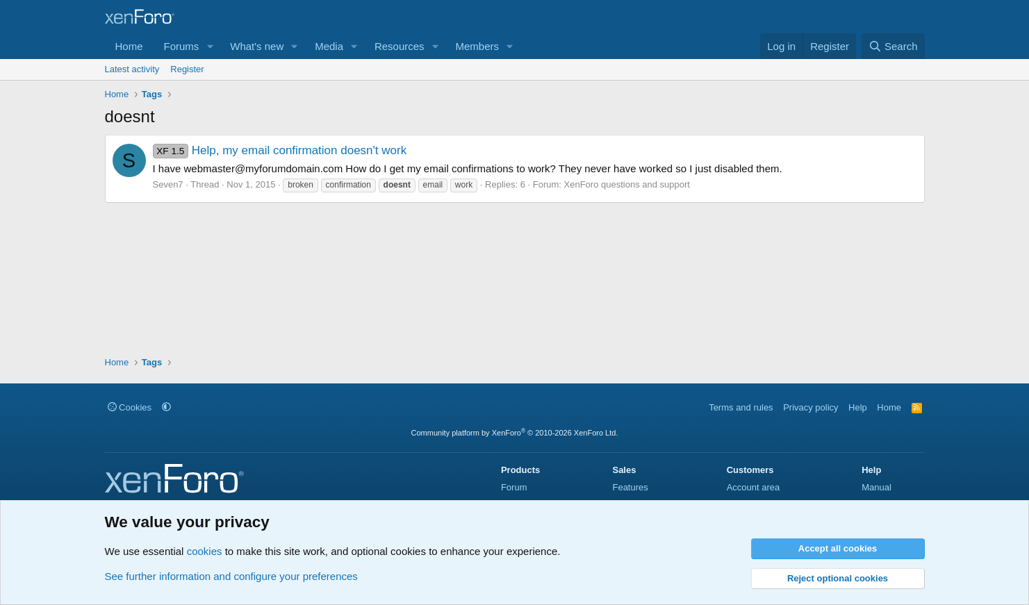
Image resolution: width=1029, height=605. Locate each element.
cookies (204, 551)
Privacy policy (810, 407)
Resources (399, 46)
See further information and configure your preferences (231, 576)
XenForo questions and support (627, 184)
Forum (514, 487)
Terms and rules (741, 407)
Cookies (130, 407)
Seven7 (168, 184)
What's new (256, 46)
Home (129, 46)
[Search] (893, 46)
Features (630, 487)
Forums (181, 46)
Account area (753, 487)
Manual (876, 487)
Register (187, 69)
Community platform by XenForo (514, 433)
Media (329, 46)
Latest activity (132, 69)
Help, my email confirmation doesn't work (280, 150)
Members (477, 46)
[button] (210, 46)
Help (857, 407)
